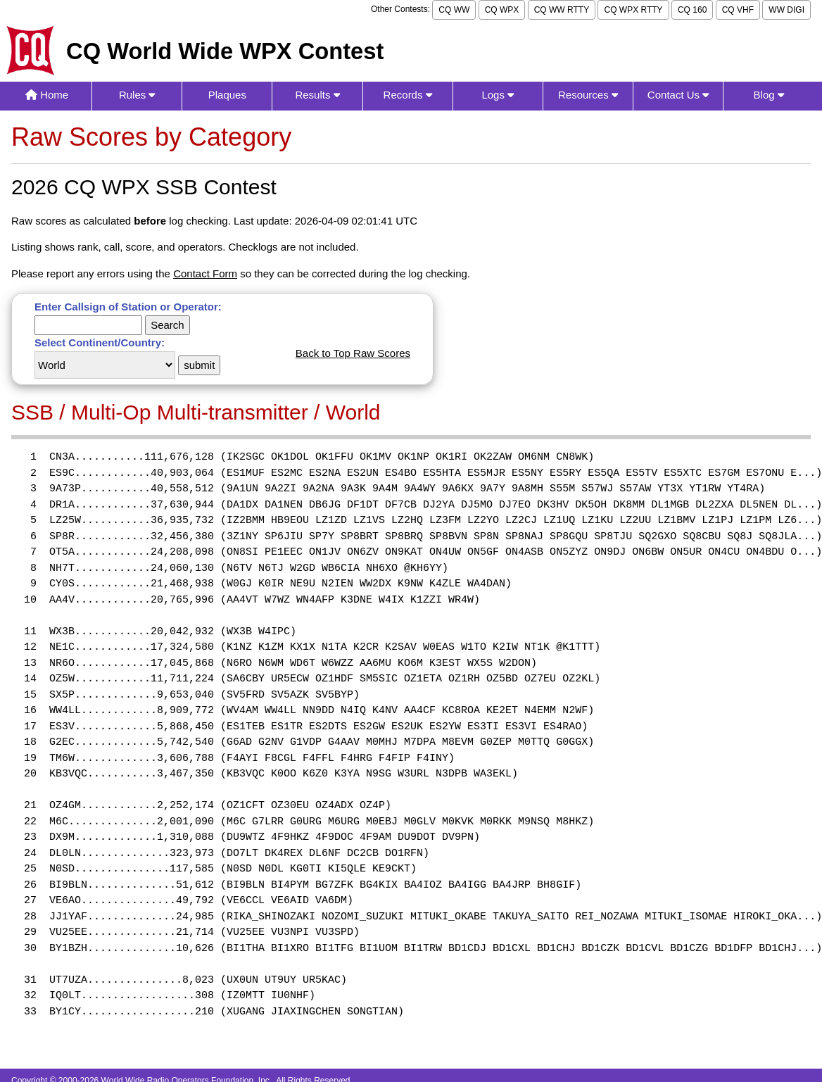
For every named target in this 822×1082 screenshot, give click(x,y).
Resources (588, 95)
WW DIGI (786, 10)
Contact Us (678, 95)
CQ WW (453, 10)
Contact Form (205, 273)
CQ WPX (502, 10)
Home (46, 95)
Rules (137, 95)
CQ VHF (738, 10)
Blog (769, 95)
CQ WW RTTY (561, 10)
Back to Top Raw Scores (353, 353)
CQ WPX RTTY (633, 10)
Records (408, 95)
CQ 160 (692, 10)
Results (317, 95)
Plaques (227, 95)
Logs (497, 95)
